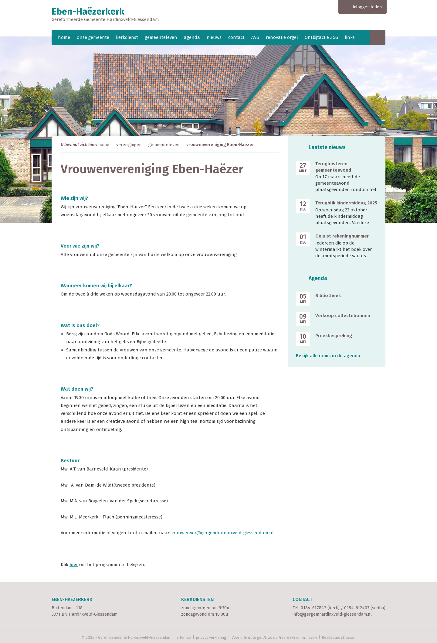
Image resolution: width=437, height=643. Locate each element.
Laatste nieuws (327, 147)
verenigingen (128, 144)
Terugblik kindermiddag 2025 (346, 203)
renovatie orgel (282, 37)
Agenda (318, 278)
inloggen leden (367, 6)
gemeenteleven (161, 37)
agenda (192, 37)
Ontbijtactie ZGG (321, 37)
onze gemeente (93, 37)
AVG (255, 37)
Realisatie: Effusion (338, 637)
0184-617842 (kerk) (320, 608)
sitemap (184, 637)
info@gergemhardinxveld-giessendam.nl (332, 614)
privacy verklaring (211, 637)
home (64, 37)
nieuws (214, 37)
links (350, 37)
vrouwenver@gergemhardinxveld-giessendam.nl (222, 532)
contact (236, 37)
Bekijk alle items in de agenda (328, 355)
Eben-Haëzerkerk (218, 15)
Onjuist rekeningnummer (342, 236)
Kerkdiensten (197, 599)
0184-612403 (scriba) (364, 608)
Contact (302, 599)
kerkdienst (127, 37)
